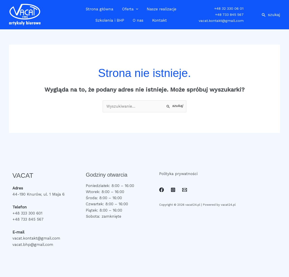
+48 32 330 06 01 (229, 8)
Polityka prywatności (178, 173)
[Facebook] (161, 190)
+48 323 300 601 (27, 213)
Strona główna (100, 9)
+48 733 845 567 (229, 14)
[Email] (184, 190)
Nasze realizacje (160, 9)
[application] (136, 9)
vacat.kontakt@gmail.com (221, 20)
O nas (138, 20)
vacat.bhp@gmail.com (33, 244)
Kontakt (158, 20)
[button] (271, 14)
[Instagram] (173, 190)
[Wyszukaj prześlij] (174, 106)
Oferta (130, 9)
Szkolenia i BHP (110, 20)
